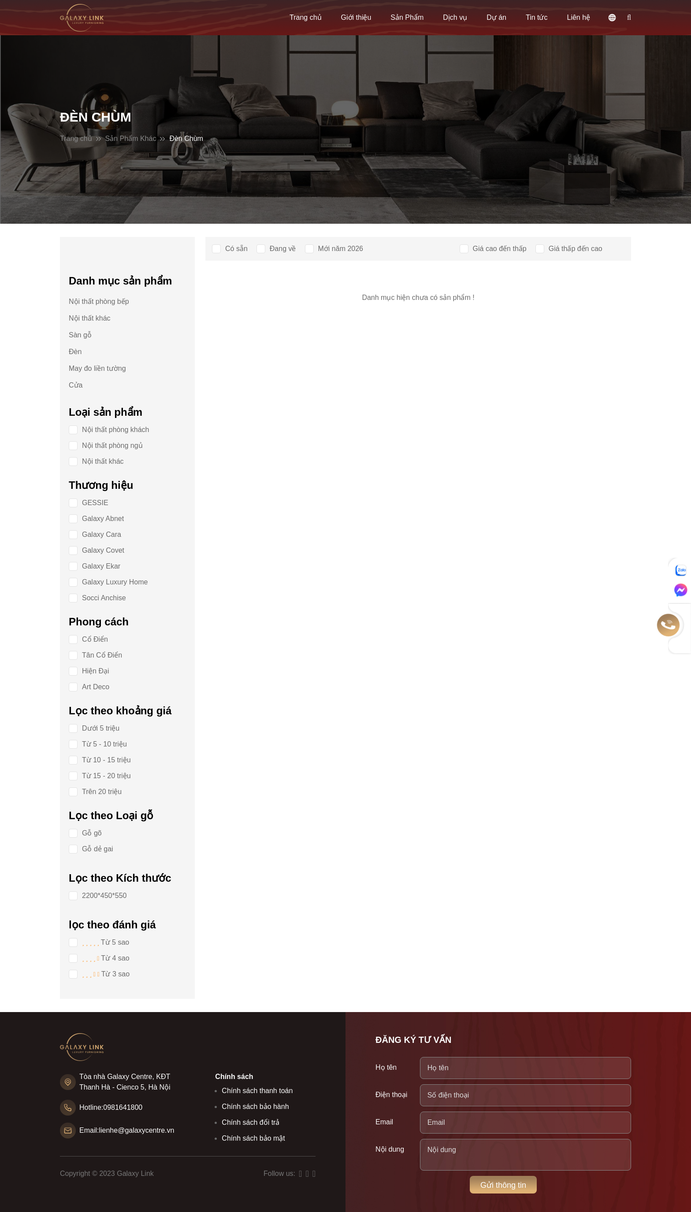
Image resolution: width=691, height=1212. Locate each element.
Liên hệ (579, 17)
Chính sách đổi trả (250, 1122)
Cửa (75, 385)
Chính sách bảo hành (255, 1106)
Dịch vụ (455, 17)
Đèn (75, 351)
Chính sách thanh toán (257, 1090)
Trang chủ (306, 17)
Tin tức (537, 17)
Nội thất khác (90, 318)
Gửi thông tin (503, 1185)
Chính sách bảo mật (253, 1138)
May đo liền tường (97, 368)
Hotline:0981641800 (110, 1107)
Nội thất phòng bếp (99, 301)
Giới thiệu (356, 17)
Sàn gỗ (80, 335)
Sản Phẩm (407, 17)
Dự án (496, 17)
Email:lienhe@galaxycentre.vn (126, 1130)
